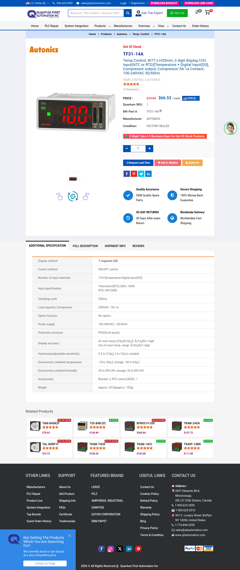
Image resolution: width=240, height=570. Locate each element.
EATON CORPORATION (106, 514)
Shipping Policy (149, 514)
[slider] (131, 84)
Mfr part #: (130, 111)
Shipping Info (67, 500)
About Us (64, 487)
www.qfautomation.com (190, 535)
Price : (128, 98)
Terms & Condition (151, 535)
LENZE (96, 487)
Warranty (145, 507)
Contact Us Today (45, 563)
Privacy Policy (149, 528)
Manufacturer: (132, 119)
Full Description (85, 246)
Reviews (138, 246)
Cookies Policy (149, 493)
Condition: (130, 126)
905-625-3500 (63, 3)
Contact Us (179, 26)
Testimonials (67, 521)
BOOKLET (164, 3)
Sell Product (66, 493)
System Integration (76, 26)
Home (35, 26)
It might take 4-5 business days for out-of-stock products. (165, 136)
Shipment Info (115, 246)
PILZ (94, 493)
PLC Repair (52, 26)
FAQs (62, 507)
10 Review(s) (131, 89)
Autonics (122, 34)
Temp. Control (140, 34)
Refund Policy (148, 500)
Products (100, 26)
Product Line (35, 500)
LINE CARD (199, 3)
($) (37, 3)
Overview (144, 26)
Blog (143, 521)
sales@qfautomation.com (94, 3)
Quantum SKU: (133, 104)
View (161, 26)
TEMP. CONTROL (133, 79)
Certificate (65, 514)
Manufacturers (123, 26)
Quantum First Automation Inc (139, 566)
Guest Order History (39, 521)
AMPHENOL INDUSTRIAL (107, 500)
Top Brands (34, 514)
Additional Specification (47, 245)
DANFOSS (98, 507)
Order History (200, 26)
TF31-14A (160, 34)
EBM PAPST (99, 521)
